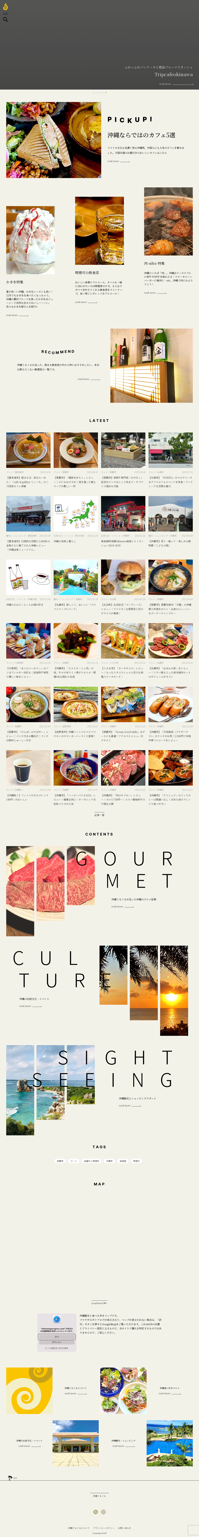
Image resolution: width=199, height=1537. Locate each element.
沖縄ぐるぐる (99, 1496)
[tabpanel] (99, 45)
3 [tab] (99, 92)
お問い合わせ (124, 1528)
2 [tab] (96, 92)
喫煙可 (136, 1161)
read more (113, 161)
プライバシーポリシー (104, 1528)
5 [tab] (105, 92)
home (10, 1477)
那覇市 (60, 1161)
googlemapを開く (100, 1303)
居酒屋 (123, 1161)
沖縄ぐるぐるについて (79, 1528)
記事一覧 (99, 814)
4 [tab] (102, 92)
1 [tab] (93, 92)
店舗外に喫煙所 (91, 1161)
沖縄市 (109, 1161)
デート (73, 1161)
